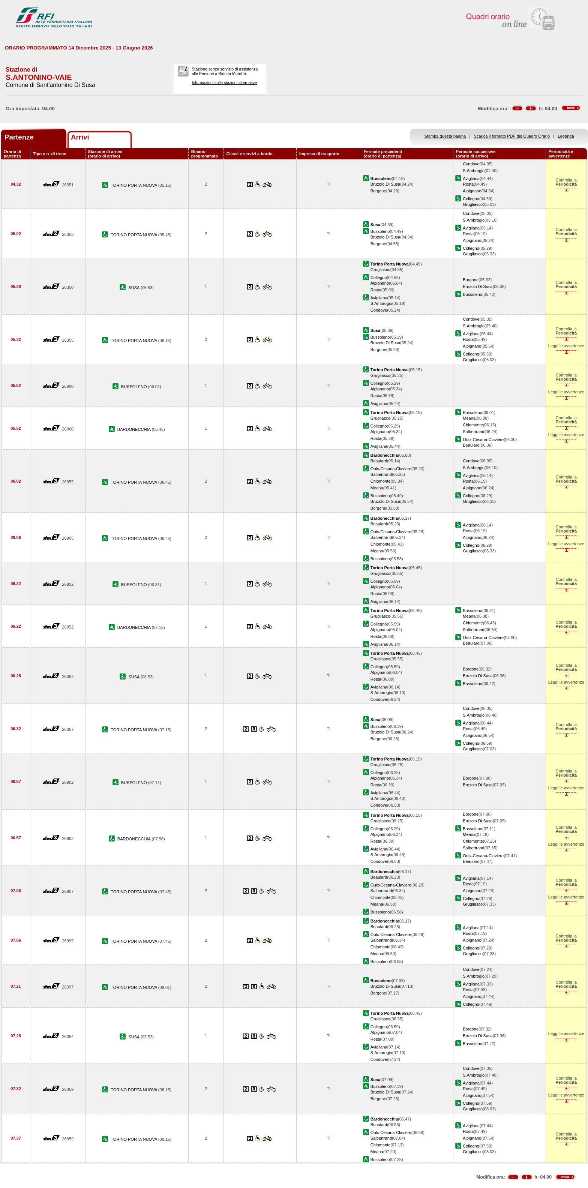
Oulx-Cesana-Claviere (483, 439)
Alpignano (472, 191)
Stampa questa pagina (445, 136)
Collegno (471, 198)
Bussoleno (380, 231)
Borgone (378, 191)
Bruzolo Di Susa (385, 184)
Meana (469, 418)
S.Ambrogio (473, 170)
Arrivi (80, 137)
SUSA (134, 287)
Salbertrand (473, 431)
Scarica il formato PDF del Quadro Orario (512, 136)
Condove (471, 164)
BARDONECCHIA (134, 429)
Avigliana (471, 178)
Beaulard (471, 445)
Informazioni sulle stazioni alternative (224, 82)
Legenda (566, 136)
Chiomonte (473, 425)
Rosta (468, 184)
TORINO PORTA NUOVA (134, 185)
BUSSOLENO (134, 386)
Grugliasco (473, 204)
